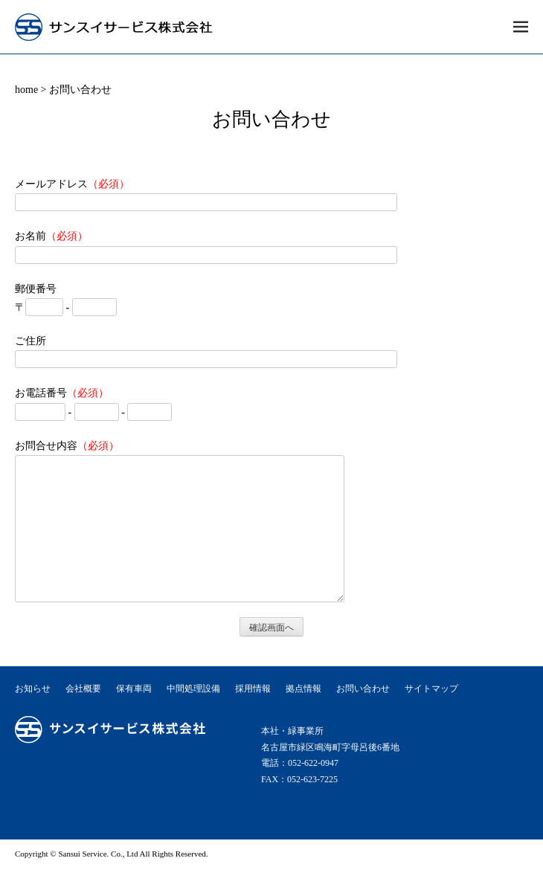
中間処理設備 (193, 715)
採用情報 (253, 715)
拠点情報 (303, 715)
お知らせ (33, 715)
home (26, 89)
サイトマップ (431, 715)
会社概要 (83, 715)
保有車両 (134, 715)
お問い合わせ (363, 715)
